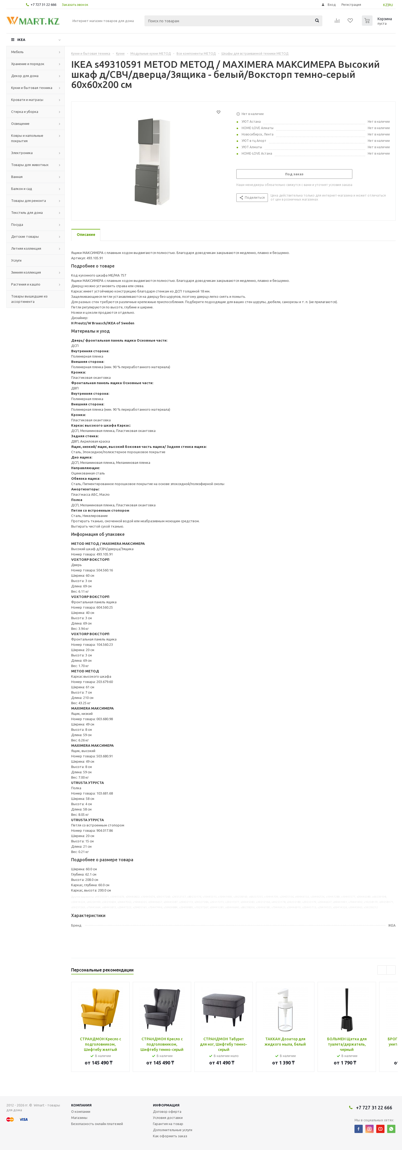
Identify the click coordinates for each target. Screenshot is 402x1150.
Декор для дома (25, 76)
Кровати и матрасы (27, 99)
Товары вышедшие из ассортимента (29, 298)
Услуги (16, 260)
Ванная (17, 177)
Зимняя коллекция (26, 272)
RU (390, 5)
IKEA (21, 39)
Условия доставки (168, 1117)
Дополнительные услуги (172, 1130)
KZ (385, 5)
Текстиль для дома (27, 212)
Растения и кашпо (25, 284)
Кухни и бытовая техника (31, 88)
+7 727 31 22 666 (43, 4)
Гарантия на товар (168, 1124)
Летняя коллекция (26, 248)
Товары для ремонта (28, 200)
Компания (81, 1105)
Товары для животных (30, 165)
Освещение (20, 123)
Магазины (79, 1117)
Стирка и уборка (24, 111)
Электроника (22, 153)
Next (391, 970)
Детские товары (25, 236)
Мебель (17, 52)
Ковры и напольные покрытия (27, 138)
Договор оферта (167, 1111)
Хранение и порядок (27, 64)
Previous (382, 970)
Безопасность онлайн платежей (97, 1124)
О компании (80, 1111)
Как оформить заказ (170, 1136)
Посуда (17, 224)
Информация (166, 1105)
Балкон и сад (21, 188)
